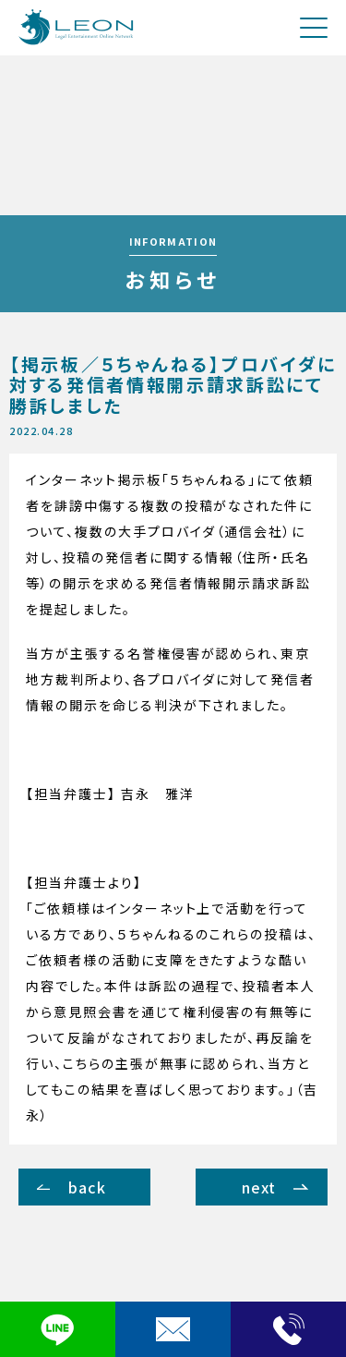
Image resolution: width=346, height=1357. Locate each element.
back (87, 1187)
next (259, 1187)
